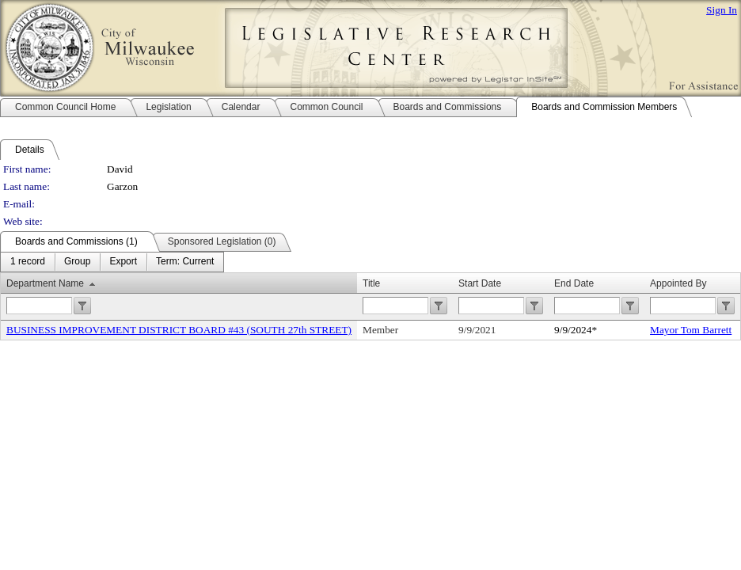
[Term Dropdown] (184, 262)
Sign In (721, 10)
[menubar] (112, 262)
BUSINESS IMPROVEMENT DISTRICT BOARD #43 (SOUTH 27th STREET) (179, 330)
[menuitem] (28, 262)
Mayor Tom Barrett (691, 330)
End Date (574, 283)
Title (371, 283)
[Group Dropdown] (77, 262)
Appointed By (678, 283)
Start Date (479, 283)
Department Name (45, 283)
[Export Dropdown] (123, 262)
